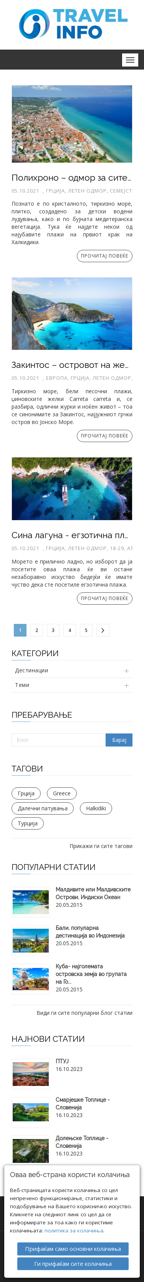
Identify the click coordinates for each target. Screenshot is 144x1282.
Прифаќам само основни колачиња (73, 1247)
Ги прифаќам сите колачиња (73, 1262)
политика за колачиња (74, 1229)
